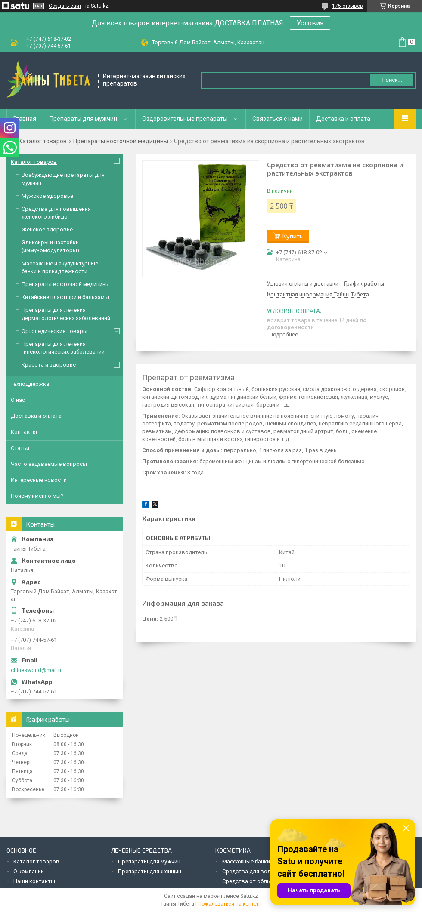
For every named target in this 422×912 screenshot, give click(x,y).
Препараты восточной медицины (120, 141)
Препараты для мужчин (83, 118)
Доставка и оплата (343, 118)
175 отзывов (347, 6)
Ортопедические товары (54, 331)
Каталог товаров (43, 141)
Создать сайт (65, 6)
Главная (24, 118)
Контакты (24, 431)
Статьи (20, 448)
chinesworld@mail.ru (37, 670)
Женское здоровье (47, 229)
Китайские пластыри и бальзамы (65, 297)
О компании (28, 871)
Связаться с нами (277, 118)
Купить (292, 236)
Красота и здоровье (49, 364)
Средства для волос (249, 871)
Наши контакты (34, 881)
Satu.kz (249, 896)
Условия (310, 23)
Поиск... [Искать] (392, 80)
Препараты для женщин (149, 871)
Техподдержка (30, 384)
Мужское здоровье (47, 196)
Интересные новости (39, 480)
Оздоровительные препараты (184, 118)
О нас (18, 400)
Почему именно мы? (37, 496)
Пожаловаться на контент (230, 904)
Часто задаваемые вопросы (49, 464)
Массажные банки (246, 861)
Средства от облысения (254, 881)
